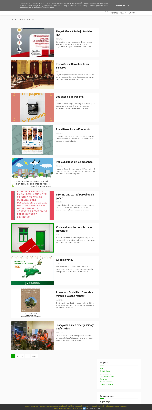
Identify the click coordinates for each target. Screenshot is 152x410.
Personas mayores (125, 253)
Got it (129, 5)
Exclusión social (109, 35)
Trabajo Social (26, 12)
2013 (108, 333)
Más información (90, 408)
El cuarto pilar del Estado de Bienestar (125, 394)
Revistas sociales (124, 261)
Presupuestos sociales (113, 183)
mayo (110, 317)
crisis (124, 135)
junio (110, 314)
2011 (108, 339)
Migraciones (124, 249)
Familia (107, 234)
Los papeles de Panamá (68, 89)
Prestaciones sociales (112, 257)
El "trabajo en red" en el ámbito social (125, 375)
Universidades (125, 269)
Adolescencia (109, 187)
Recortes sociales (111, 131)
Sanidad (127, 159)
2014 (108, 330)
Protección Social (111, 151)
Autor (41, 12)
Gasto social (127, 190)
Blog (14, 12)
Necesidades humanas (112, 206)
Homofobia (119, 234)
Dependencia (124, 187)
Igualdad (126, 151)
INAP (106, 175)
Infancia (116, 175)
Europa (120, 230)
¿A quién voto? (62, 252)
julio (109, 305)
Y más (98, 408)
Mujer (117, 194)
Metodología (109, 249)
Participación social (111, 159)
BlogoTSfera (127, 171)
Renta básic (108, 261)
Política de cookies (110, 45)
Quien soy (107, 40)
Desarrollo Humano (111, 202)
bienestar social (110, 135)
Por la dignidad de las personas (72, 154)
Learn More (120, 5)
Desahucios (108, 230)
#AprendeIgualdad (111, 167)
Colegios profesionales (113, 139)
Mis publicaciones (110, 43)
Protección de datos (58, 12)
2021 (108, 302)
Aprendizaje (124, 226)
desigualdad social (111, 163)
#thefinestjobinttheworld (114, 222)
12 (27, 348)
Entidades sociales (111, 190)
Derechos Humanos (111, 37)
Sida (121, 265)
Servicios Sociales (111, 124)
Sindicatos (126, 210)
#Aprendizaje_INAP (111, 171)
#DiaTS (126, 214)
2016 (108, 324)
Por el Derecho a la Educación (71, 121)
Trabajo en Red (110, 269)
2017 (108, 320)
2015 (108, 327)
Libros (107, 194)
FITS (125, 202)
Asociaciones (109, 198)
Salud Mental (109, 265)
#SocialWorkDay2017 (111, 218)
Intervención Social (111, 155)
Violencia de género (111, 214)
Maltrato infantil (111, 242)
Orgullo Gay (109, 253)
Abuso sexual (109, 226)
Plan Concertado (110, 210)
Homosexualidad (110, 238)
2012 (108, 336)
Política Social (110, 147)
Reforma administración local (115, 179)
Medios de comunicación (113, 246)
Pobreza (128, 175)
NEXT (34, 348)
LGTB (123, 238)
